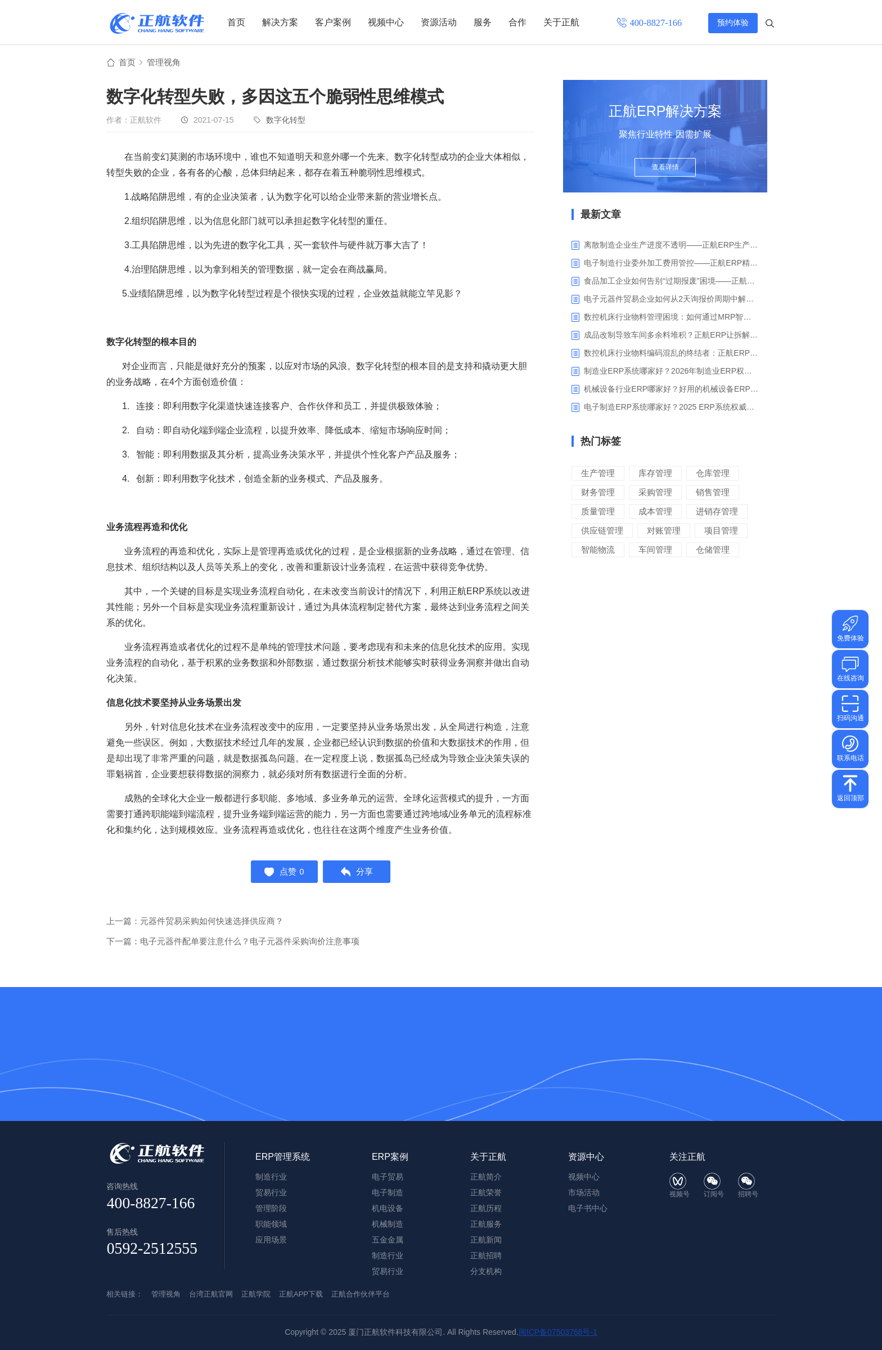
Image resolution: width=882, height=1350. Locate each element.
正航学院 (256, 1294)
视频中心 (386, 22)
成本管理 (655, 512)
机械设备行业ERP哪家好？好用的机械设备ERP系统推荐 (671, 389)
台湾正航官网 (211, 1294)
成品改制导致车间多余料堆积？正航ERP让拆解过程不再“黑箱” (671, 335)
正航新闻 (486, 1239)
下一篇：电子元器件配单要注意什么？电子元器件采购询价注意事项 (232, 944)
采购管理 (655, 492)
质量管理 (598, 512)
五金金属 (387, 1239)
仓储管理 (713, 550)
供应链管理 (602, 531)
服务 (483, 22)
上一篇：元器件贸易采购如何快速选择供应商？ (195, 924)
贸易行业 (387, 1271)
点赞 (282, 873)
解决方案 (280, 22)
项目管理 (721, 531)
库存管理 (655, 473)
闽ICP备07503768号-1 (558, 1331)
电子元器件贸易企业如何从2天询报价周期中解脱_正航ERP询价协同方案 (671, 299)
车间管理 (655, 550)
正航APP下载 (301, 1294)
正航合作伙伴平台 (360, 1294)
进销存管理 (717, 512)
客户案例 (333, 22)
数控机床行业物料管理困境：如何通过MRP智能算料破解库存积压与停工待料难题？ (671, 317)
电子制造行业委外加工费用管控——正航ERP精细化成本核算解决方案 (671, 263)
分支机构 (486, 1271)
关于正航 (561, 22)
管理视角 (166, 63)
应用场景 (271, 1239)
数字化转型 (285, 120)
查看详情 (665, 170)
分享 (358, 873)
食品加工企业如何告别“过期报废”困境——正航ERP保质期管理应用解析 (671, 281)
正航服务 (486, 1223)
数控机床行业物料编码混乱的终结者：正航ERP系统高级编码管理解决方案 (671, 353)
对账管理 (664, 531)
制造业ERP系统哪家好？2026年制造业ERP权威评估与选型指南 (671, 371)
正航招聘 (486, 1255)
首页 (236, 22)
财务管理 (598, 492)
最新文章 (600, 215)
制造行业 (387, 1255)
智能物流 (598, 550)
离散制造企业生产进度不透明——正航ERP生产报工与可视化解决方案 (671, 245)
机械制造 (387, 1223)
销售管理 (713, 492)
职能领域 (271, 1223)
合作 (517, 22)
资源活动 (439, 22)
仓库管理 (713, 473)
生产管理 (598, 473)
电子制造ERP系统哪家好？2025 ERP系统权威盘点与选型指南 (671, 407)
